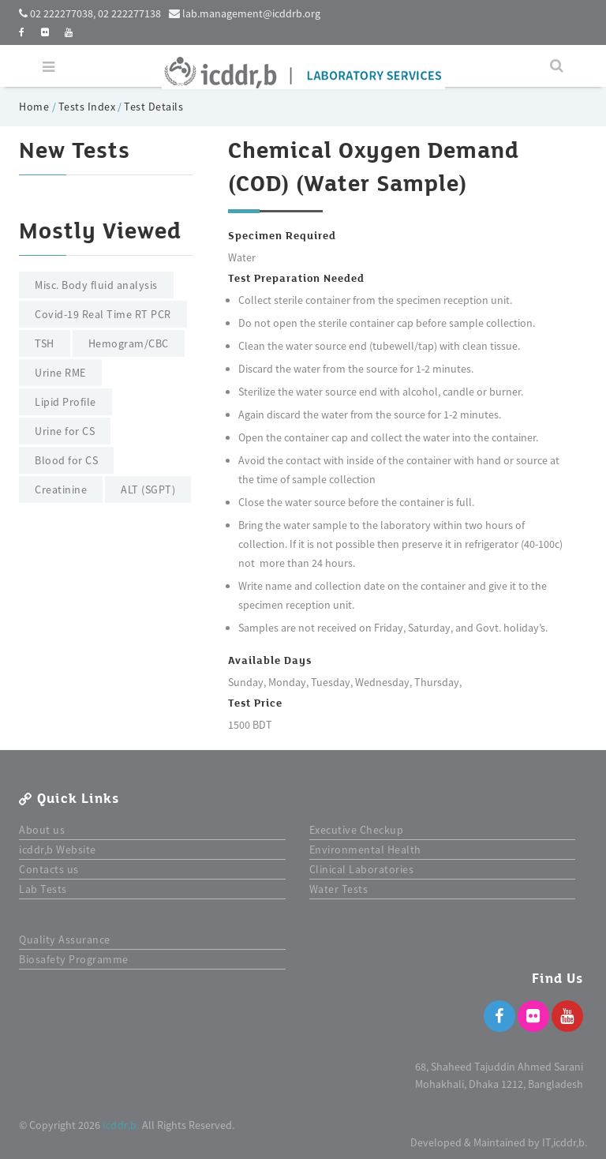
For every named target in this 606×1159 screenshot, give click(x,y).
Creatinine (61, 489)
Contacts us (49, 869)
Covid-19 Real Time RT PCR (103, 314)
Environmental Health (365, 849)
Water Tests (338, 889)
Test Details (153, 106)
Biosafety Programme (74, 959)
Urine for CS (65, 431)
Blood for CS (66, 460)
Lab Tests (43, 889)
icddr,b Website (57, 849)
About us (42, 830)
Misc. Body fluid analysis (96, 285)
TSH (44, 343)
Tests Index (87, 106)
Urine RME (60, 373)
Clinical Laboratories (361, 869)
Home (35, 106)
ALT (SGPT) (148, 489)
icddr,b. (121, 1125)
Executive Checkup (356, 830)
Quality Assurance (64, 939)
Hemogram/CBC (128, 343)
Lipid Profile (65, 402)
